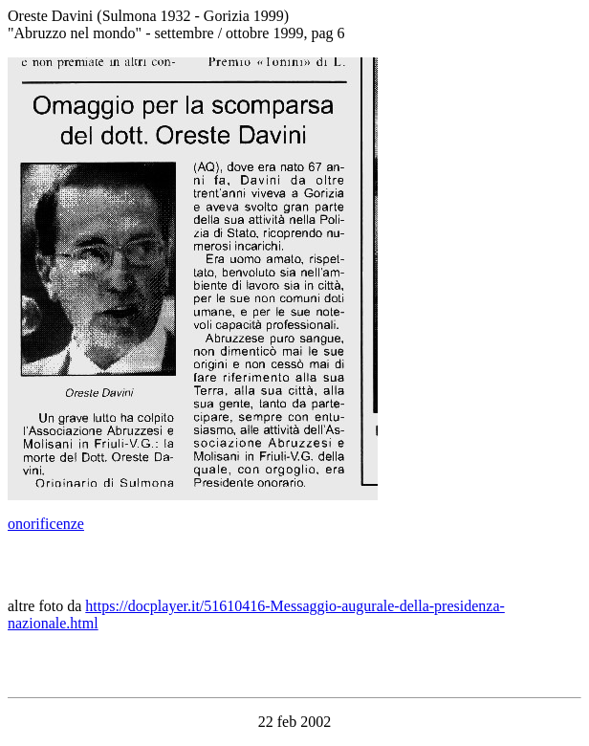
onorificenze (46, 524)
